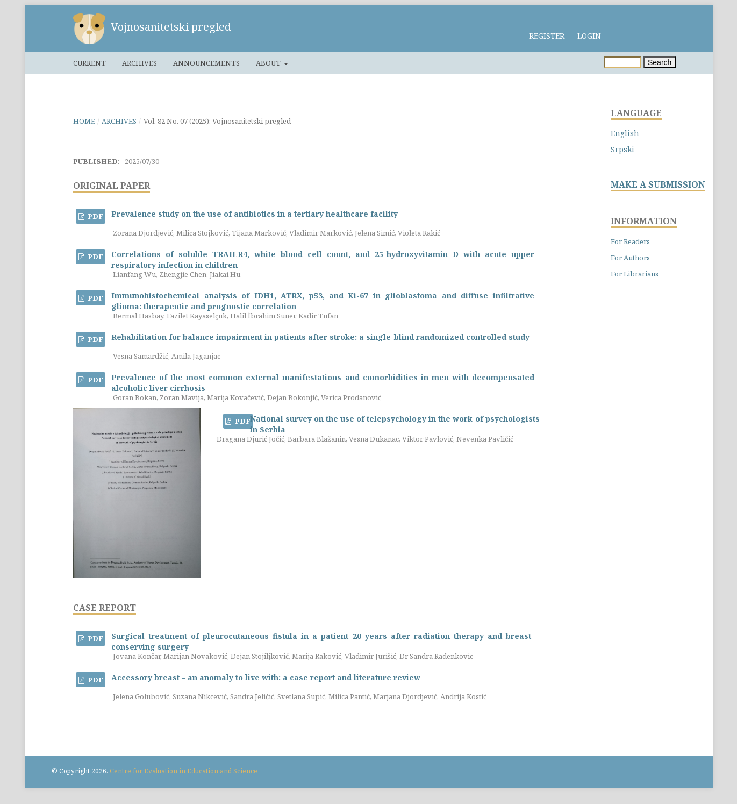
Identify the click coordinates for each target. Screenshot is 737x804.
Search (659, 62)
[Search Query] (622, 62)
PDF (94, 216)
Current (89, 63)
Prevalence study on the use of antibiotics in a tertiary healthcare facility (254, 214)
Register (546, 36)
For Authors (630, 257)
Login (589, 36)
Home (84, 121)
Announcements (206, 63)
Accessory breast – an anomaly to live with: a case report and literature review (265, 677)
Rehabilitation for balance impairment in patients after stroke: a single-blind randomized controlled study (320, 337)
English (625, 133)
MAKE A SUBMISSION (658, 184)
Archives (139, 63)
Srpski (622, 149)
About (269, 63)
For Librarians (635, 274)
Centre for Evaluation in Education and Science (183, 770)
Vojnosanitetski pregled (171, 26)
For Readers (630, 241)
